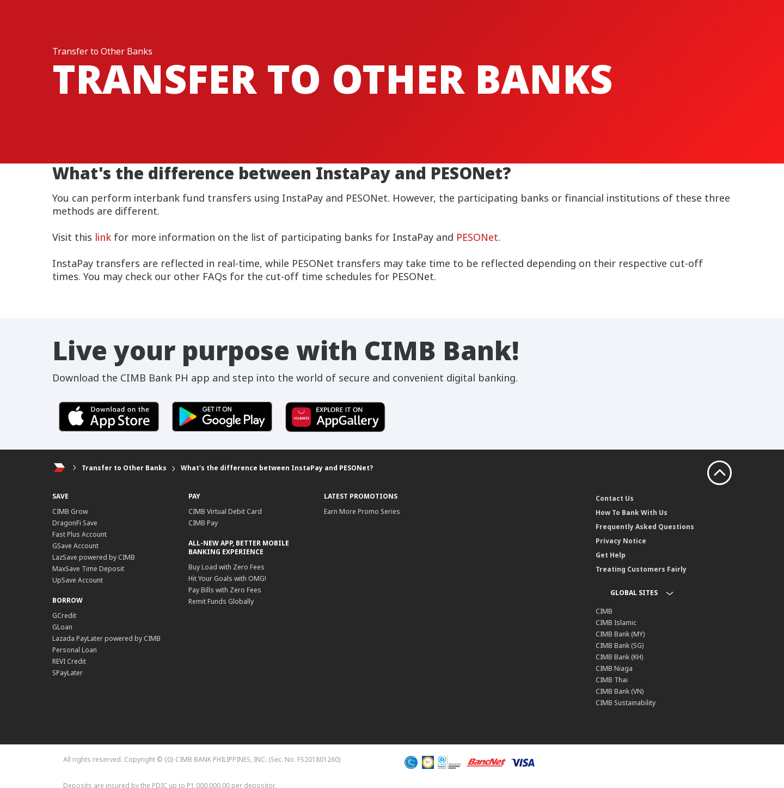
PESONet (477, 237)
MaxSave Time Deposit (88, 568)
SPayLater (67, 672)
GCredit (64, 615)
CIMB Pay (203, 523)
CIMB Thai (612, 679)
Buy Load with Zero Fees (226, 567)
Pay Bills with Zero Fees (224, 590)
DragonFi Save (74, 523)
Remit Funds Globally (221, 601)
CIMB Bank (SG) (620, 645)
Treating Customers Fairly (641, 569)
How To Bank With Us (631, 512)
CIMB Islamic (616, 622)
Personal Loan (74, 649)
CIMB (604, 611)
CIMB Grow (70, 511)
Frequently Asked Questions (645, 526)
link (103, 237)
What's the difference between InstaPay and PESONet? (277, 467)
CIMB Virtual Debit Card (225, 511)
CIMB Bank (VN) (620, 691)
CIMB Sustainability (626, 702)
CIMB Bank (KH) (619, 657)
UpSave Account (77, 580)
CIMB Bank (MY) (620, 634)
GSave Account (75, 545)
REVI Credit (69, 661)
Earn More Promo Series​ (362, 511)
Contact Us (615, 498)
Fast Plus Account (79, 534)
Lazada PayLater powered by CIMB (106, 638)
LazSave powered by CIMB (93, 557)
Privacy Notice (621, 540)
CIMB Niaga (614, 668)
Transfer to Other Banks (124, 467)
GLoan (62, 627)
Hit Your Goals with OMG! (227, 578)
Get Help (611, 555)
